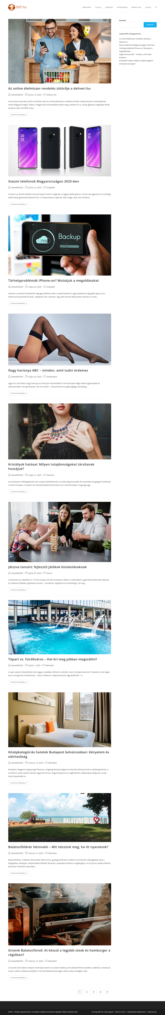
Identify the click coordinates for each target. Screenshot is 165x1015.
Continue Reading (20, 115)
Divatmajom (52, 376)
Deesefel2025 (17, 94)
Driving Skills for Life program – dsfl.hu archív (108, 1012)
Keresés (122, 20)
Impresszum (152, 1012)
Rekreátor (50, 665)
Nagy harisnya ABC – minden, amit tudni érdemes (48, 370)
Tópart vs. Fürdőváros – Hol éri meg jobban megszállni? (52, 659)
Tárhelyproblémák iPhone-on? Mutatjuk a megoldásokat (53, 280)
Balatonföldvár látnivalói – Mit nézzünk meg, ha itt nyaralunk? (58, 847)
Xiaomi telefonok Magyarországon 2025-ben (43, 181)
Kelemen (50, 475)
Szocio (49, 573)
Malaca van (51, 94)
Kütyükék (51, 187)
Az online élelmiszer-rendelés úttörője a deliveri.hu (49, 88)
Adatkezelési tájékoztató (136, 1012)
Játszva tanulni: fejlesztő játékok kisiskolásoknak (47, 567)
